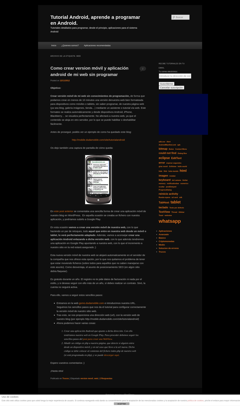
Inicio (53, 45)
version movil (86, 378)
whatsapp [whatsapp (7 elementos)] (170, 221)
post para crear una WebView (97, 339)
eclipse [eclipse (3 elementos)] (164, 158)
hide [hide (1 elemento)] (160, 171)
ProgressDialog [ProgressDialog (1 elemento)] (165, 190)
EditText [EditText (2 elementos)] (176, 158)
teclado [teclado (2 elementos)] (163, 207)
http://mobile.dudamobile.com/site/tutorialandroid (98, 139)
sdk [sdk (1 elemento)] (180, 197)
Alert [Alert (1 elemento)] (169, 142)
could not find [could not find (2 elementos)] (167, 152)
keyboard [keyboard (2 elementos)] (165, 179)
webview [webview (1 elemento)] (168, 215)
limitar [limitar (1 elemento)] (185, 180)
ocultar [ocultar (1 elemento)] (162, 187)
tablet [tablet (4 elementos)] (176, 202)
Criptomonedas (166, 241)
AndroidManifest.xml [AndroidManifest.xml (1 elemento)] (167, 145)
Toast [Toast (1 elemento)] (161, 215)
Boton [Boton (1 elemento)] (171, 149)
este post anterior (64, 211)
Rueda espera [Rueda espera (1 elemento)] (164, 197)
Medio (162, 245)
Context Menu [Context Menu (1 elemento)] (181, 149)
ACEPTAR (121, 404)
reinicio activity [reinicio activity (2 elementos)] (168, 193)
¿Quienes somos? (70, 45)
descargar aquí (111, 355)
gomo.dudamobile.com (91, 303)
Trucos (65, 378)
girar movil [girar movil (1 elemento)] (163, 166)
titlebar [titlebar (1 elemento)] (182, 212)
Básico (162, 238)
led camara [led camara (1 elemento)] (176, 180)
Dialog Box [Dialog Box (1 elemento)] (182, 153)
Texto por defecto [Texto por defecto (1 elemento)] (176, 208)
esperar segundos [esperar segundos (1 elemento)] (173, 163)
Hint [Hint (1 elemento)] (165, 171)
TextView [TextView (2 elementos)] (164, 211)
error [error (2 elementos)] (162, 162)
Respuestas (106, 378)
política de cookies (196, 400)
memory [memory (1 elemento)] (162, 183)
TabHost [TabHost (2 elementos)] (164, 202)
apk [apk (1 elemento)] (178, 145)
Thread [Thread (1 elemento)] (174, 212)
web (96, 378)
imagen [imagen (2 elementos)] (163, 175)
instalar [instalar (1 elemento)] (172, 176)
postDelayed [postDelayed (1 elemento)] (171, 187)
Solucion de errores (169, 248)
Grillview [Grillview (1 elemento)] (172, 166)
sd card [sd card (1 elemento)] (175, 197)
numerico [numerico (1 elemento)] (184, 183)
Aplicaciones (165, 231)
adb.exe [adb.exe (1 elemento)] (162, 142)
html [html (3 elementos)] (183, 170)
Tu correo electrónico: (168, 71)
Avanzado (164, 234)
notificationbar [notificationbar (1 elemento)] (173, 183)
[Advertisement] (183, 114)
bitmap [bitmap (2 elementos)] (163, 148)
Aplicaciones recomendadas (97, 45)
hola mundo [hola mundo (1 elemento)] (173, 171)
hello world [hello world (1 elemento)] (182, 166)
